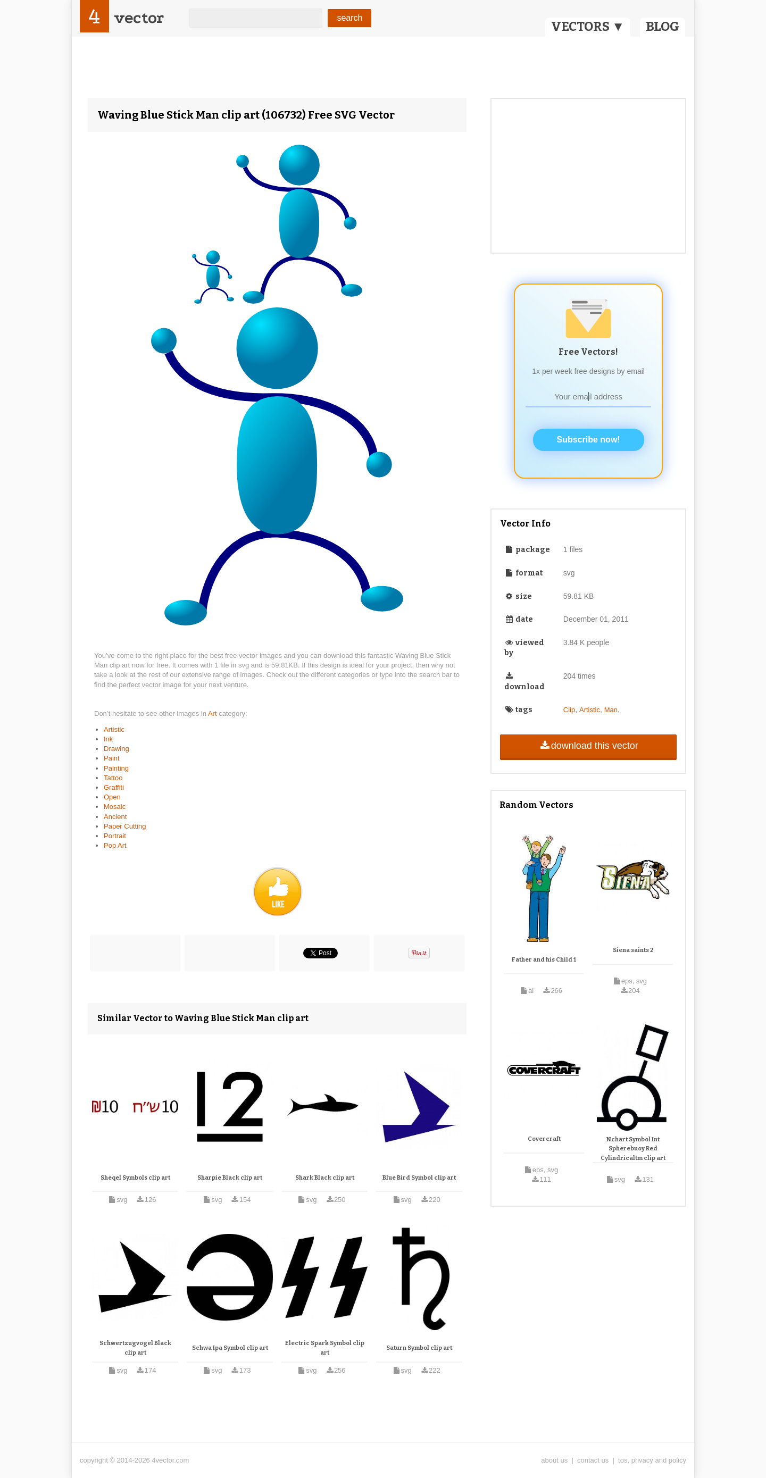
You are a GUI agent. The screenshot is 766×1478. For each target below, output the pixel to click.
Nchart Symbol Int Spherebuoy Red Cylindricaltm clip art (633, 1149)
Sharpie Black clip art (229, 1177)
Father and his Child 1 (544, 959)
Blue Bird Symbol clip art (419, 1177)
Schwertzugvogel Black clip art (135, 1348)
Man (611, 710)
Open (112, 797)
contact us (593, 1460)
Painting (116, 768)
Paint (112, 758)
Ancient (115, 817)
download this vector (588, 745)
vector (139, 18)
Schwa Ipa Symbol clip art (230, 1348)
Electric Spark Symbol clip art (324, 1348)
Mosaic (115, 807)
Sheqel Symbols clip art (135, 1177)
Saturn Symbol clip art (419, 1348)
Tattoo (113, 778)
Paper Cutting (125, 826)
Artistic (114, 729)
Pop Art (115, 845)
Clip (569, 710)
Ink (108, 739)
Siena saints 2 (633, 950)
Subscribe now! (588, 439)
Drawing (116, 749)
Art (213, 713)
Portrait (115, 836)
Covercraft (544, 1138)
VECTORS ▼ (588, 26)
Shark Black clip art (324, 1177)
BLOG (662, 26)
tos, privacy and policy (652, 1460)
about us (554, 1460)
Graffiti (114, 787)
